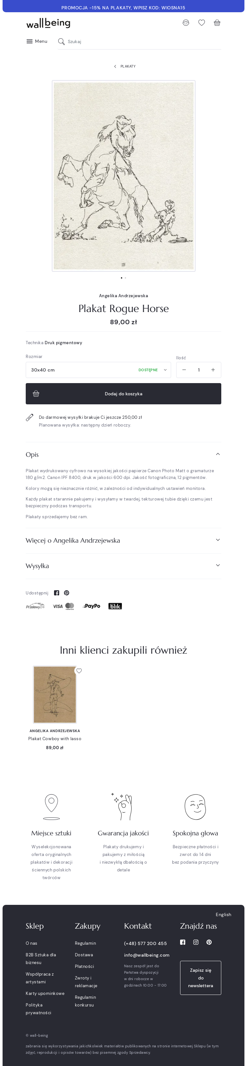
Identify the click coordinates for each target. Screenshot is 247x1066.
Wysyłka (123, 565)
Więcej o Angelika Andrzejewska (123, 540)
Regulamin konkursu (85, 1001)
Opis (123, 454)
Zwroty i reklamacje (86, 981)
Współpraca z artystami (40, 978)
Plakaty (123, 66)
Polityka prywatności (38, 1008)
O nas (32, 943)
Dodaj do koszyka (86, 394)
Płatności (84, 966)
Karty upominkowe (45, 993)
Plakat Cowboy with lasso (54, 738)
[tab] (123, 454)
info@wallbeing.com (147, 955)
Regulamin (85, 943)
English (224, 914)
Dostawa (84, 955)
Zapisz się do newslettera (200, 977)
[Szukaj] (63, 42)
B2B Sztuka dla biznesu (41, 958)
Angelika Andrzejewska (123, 296)
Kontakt (138, 926)
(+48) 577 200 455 (145, 943)
